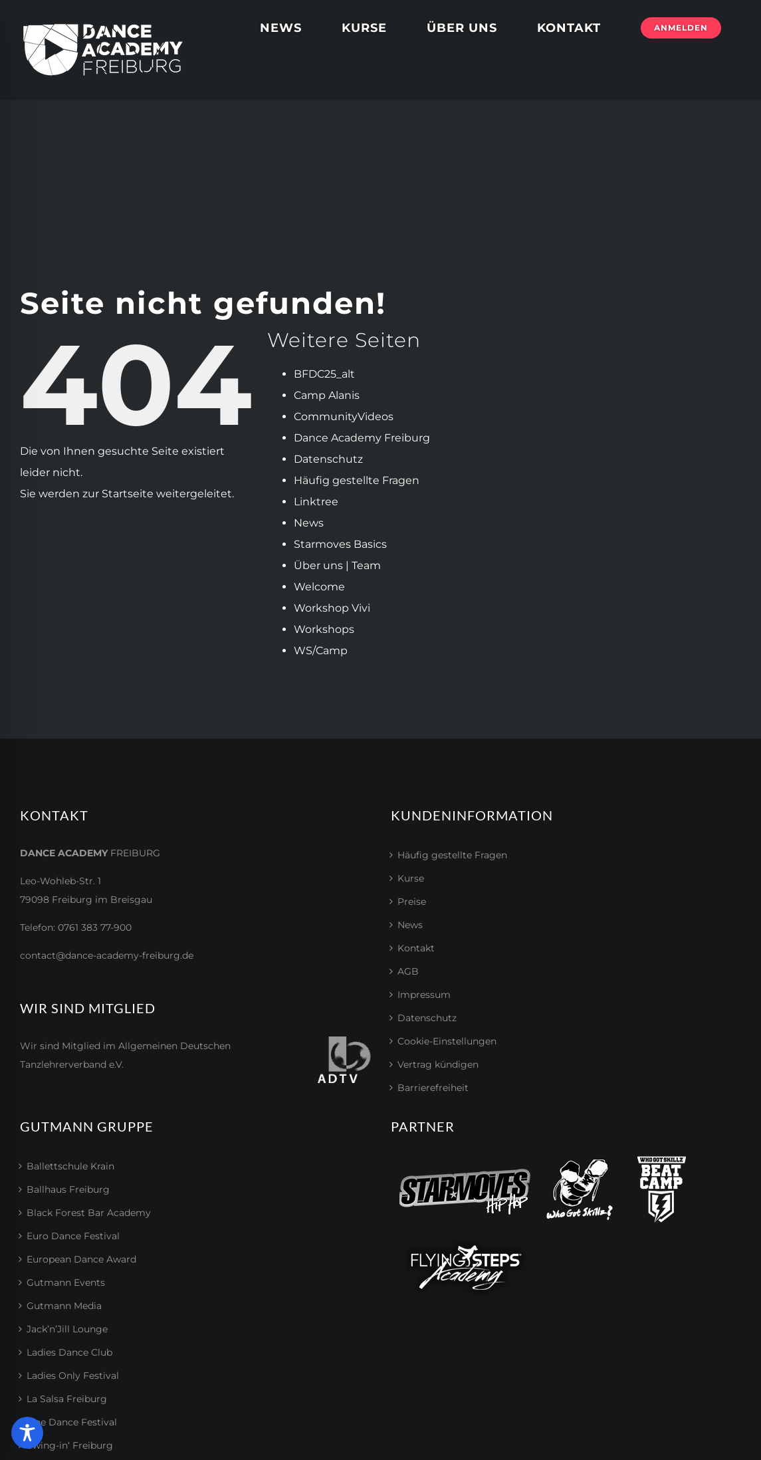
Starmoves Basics (340, 544)
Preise (411, 902)
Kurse (410, 878)
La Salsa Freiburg (67, 1399)
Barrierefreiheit (433, 1088)
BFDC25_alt (324, 374)
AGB (408, 971)
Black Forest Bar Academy (89, 1213)
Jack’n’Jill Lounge (67, 1329)
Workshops (324, 629)
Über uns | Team (337, 565)
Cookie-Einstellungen (446, 1041)
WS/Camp (321, 650)
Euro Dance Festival (73, 1236)
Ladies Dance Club (69, 1352)
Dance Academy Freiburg (362, 437)
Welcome (319, 586)
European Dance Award (81, 1259)
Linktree (316, 501)
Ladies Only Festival (73, 1376)
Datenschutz (328, 459)
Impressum (424, 995)
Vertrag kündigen (438, 1064)
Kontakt (416, 948)
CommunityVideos (343, 416)
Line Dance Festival (72, 1422)
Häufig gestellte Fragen (356, 480)
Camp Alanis (327, 395)
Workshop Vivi (332, 608)
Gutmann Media (64, 1306)
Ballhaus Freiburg (68, 1189)
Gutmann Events (66, 1282)
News (309, 523)
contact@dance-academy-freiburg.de (106, 955)
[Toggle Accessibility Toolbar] (27, 1432)
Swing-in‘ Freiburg (70, 1445)
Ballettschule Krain (70, 1166)
